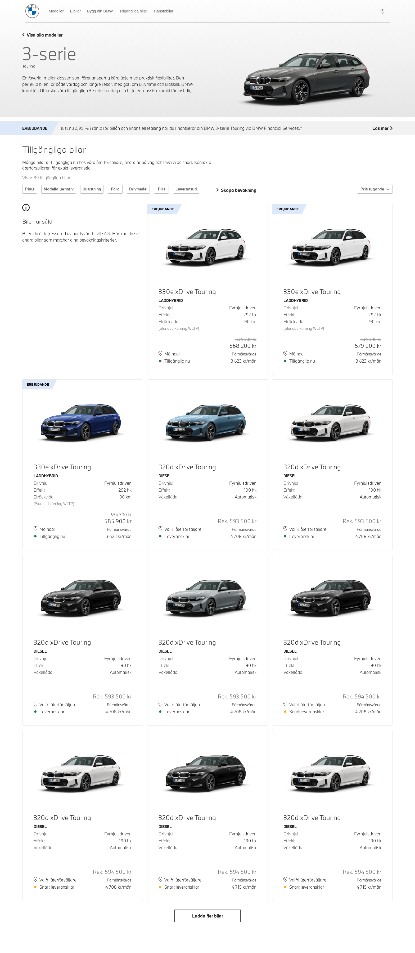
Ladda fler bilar (207, 916)
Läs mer (382, 128)
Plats (29, 189)
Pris (161, 189)
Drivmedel (138, 189)
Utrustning (92, 189)
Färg (115, 189)
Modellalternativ (59, 189)
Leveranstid (186, 189)
